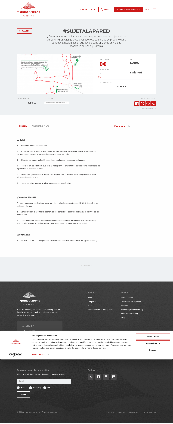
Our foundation (127, 298)
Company (37, 388)
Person (24, 388)
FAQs (24, 331)
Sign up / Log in (87, 9)
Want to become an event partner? (101, 310)
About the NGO (40, 126)
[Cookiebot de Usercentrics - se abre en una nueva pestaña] (15, 419)
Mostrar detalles (38, 419)
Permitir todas (153, 401)
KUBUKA (121, 87)
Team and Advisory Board (131, 302)
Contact (32, 331)
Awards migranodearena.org (132, 310)
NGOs (90, 306)
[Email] (44, 381)
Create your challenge (128, 9)
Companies (92, 302)
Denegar (153, 415)
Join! (23, 395)
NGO (49, 388)
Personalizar (153, 408)
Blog (123, 318)
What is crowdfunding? (130, 314)
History (23, 126)
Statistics (124, 306)
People (90, 298)
